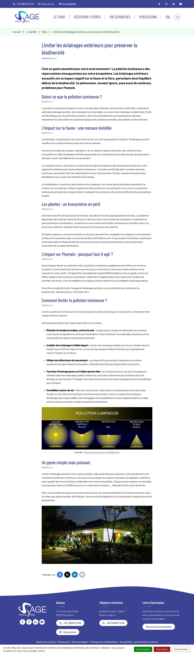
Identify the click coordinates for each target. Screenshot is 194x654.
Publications (148, 17)
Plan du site (63, 642)
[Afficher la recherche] (177, 16)
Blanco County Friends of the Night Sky (102, 452)
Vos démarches (119, 17)
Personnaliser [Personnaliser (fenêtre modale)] (181, 649)
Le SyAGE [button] (59, 17)
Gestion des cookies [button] (46, 642)
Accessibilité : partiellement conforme (139, 642)
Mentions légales (80, 642)
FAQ (168, 17)
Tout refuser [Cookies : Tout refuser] (162, 649)
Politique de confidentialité (104, 642)
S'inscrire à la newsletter (159, 626)
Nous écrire (46, 3)
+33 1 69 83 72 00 (70, 622)
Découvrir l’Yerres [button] (87, 17)
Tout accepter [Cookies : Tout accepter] (143, 649)
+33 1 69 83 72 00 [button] (23, 3)
